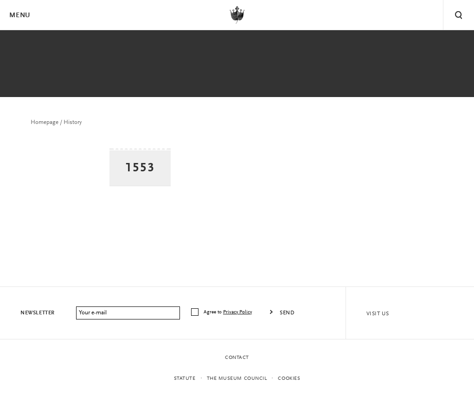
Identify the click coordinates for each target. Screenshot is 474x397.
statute (185, 378)
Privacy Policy (237, 312)
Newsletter (37, 313)
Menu (19, 15)
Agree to (228, 312)
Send (287, 313)
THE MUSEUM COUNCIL (237, 378)
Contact (237, 357)
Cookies (289, 378)
